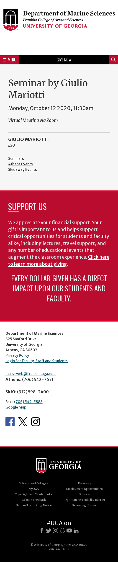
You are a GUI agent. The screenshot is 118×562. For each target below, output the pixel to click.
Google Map (15, 407)
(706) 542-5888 (28, 401)
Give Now (64, 60)
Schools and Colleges (33, 483)
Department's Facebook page (10, 421)
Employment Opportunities (84, 489)
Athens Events (20, 164)
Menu (9, 60)
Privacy (84, 494)
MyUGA (33, 489)
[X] (48, 530)
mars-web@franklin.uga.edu (30, 373)
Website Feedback (33, 499)
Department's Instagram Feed (35, 421)
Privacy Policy (17, 355)
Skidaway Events (22, 169)
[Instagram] (55, 530)
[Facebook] (42, 530)
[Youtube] (69, 530)
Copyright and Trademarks (33, 494)
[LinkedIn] (76, 530)
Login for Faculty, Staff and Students (36, 361)
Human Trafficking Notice (34, 505)
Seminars (16, 158)
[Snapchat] (62, 530)
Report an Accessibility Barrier (84, 499)
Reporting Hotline (84, 505)
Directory (84, 483)
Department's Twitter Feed (22, 421)
